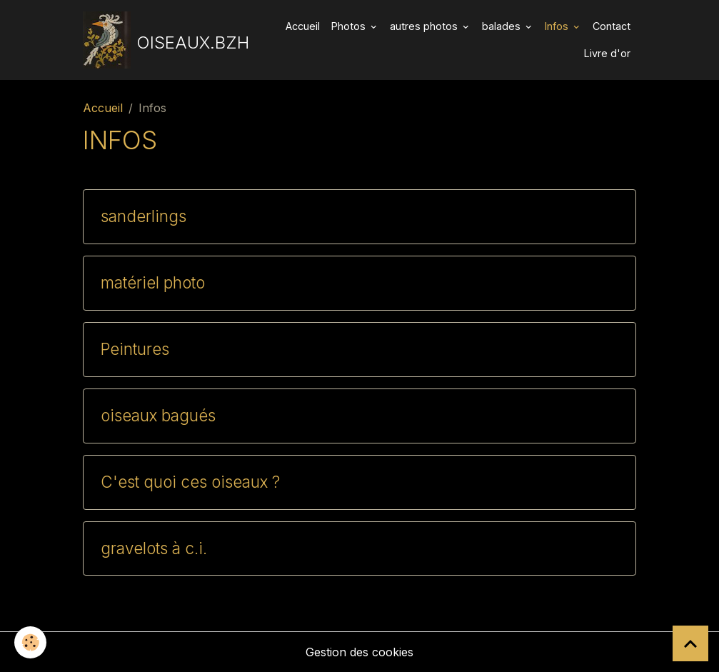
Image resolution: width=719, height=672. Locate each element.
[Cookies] (30, 642)
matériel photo (153, 283)
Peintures (135, 349)
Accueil (303, 26)
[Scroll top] (690, 643)
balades (502, 26)
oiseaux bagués (158, 415)
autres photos (425, 26)
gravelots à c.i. (154, 548)
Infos (558, 26)
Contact (611, 26)
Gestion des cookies (359, 652)
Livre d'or (607, 53)
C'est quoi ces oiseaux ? (190, 482)
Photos (349, 26)
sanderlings (143, 216)
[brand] (160, 40)
